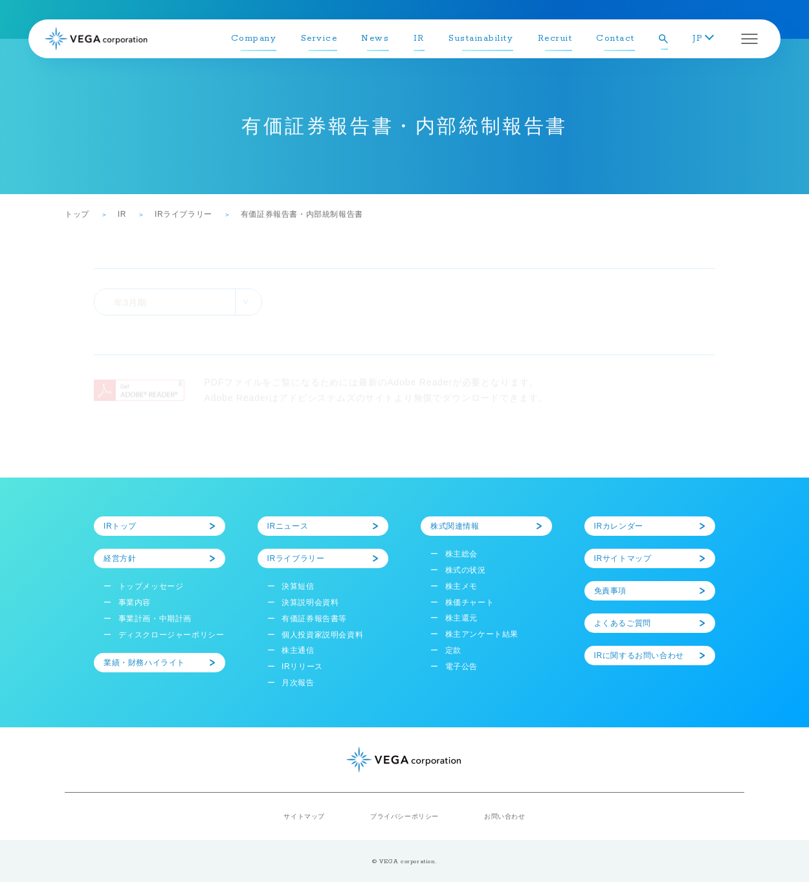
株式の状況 (465, 570)
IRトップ (120, 526)
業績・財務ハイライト (144, 662)
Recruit (555, 38)
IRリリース (302, 666)
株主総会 (461, 553)
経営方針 (120, 558)
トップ (77, 214)
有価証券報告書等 (314, 618)
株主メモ (461, 586)
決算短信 (298, 586)
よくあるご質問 (622, 623)
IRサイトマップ (623, 558)
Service (319, 38)
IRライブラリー (183, 214)
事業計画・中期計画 (155, 618)
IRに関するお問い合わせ (639, 655)
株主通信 (298, 650)
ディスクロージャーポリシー (171, 634)
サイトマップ (304, 816)
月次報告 (298, 682)
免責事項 (610, 590)
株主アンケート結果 (481, 634)
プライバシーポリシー (404, 816)
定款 (453, 650)
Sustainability (481, 38)
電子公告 (461, 666)
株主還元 (461, 618)
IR (419, 38)
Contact (615, 38)
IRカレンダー (618, 526)
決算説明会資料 (310, 602)
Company (254, 38)
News (375, 38)
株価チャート (469, 602)
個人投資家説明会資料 (322, 634)
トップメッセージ (151, 586)
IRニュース (288, 526)
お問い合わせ (505, 816)
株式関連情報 (455, 526)
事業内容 (134, 602)
